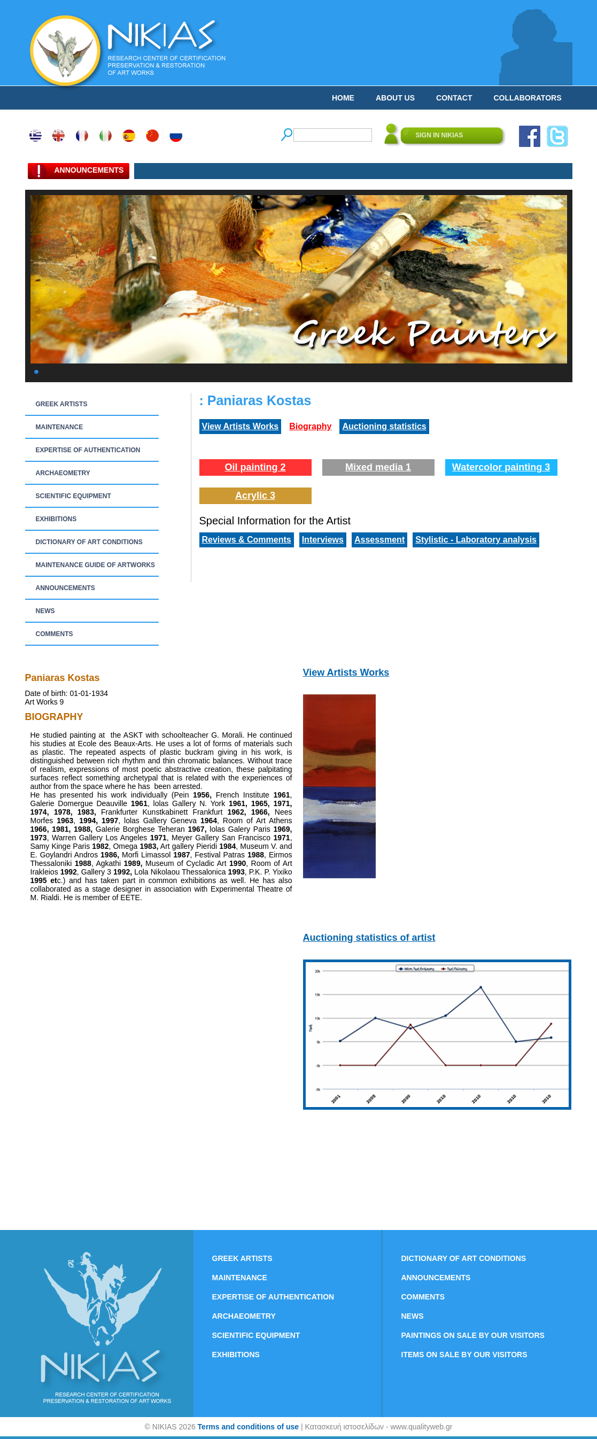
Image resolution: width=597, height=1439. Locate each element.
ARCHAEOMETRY (63, 473)
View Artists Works (240, 426)
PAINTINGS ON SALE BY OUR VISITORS (473, 1335)
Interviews (323, 539)
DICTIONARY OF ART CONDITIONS (89, 542)
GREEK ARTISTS (62, 404)
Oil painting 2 (254, 467)
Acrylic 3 (255, 495)
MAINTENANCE (59, 427)
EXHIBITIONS (56, 519)
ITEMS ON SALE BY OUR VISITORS (464, 1354)
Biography (310, 426)
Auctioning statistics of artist (369, 937)
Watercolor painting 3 (501, 467)
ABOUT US (395, 98)
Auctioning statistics (384, 426)
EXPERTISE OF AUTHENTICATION (88, 450)
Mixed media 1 (378, 467)
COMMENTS (54, 634)
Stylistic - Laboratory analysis (476, 539)
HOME (343, 98)
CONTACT (454, 98)
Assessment (379, 539)
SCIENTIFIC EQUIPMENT (73, 496)
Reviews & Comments (246, 539)
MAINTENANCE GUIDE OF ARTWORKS (96, 565)
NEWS (45, 611)
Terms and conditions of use (248, 1426)
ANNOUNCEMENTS (65, 588)
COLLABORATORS (527, 98)
